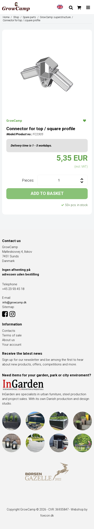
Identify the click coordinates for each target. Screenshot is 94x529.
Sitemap (8, 307)
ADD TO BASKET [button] (47, 193)
